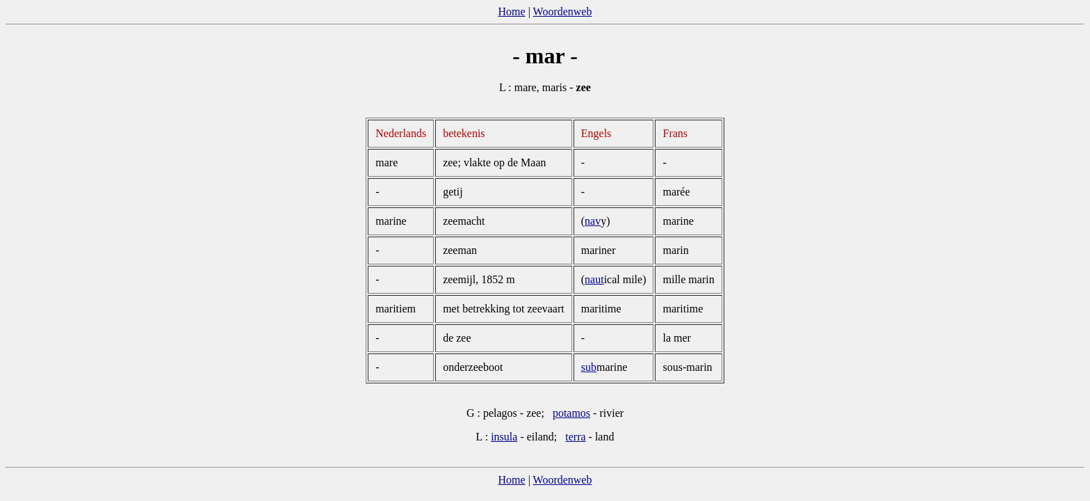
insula (504, 437)
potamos (571, 413)
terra (575, 437)
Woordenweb (562, 11)
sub (588, 367)
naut (594, 279)
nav (593, 221)
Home (512, 11)
